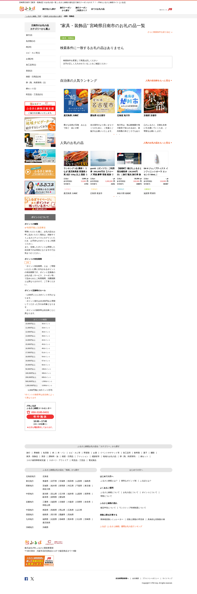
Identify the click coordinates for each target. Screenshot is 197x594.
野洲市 (153, 193)
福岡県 (45, 519)
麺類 (152, 453)
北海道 (45, 476)
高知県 (71, 514)
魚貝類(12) (30, 41)
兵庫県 (79, 502)
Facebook (26, 578)
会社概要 (135, 578)
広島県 (93, 193)
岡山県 (62, 510)
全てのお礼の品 (98, 9)
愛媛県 (62, 514)
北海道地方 (31, 476)
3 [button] (119, 134)
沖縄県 (45, 527)
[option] (76, 111)
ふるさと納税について (110, 492)
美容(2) (29, 71)
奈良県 (87, 502)
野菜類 (86, 453)
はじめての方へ (114, 9)
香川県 (54, 514)
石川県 (62, 494)
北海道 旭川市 (123, 115)
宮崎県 (87, 519)
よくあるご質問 (127, 9)
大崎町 (75, 193)
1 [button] (114, 134)
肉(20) (28, 47)
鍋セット (144, 456)
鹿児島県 (67, 193)
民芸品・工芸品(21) (34, 94)
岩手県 (54, 481)
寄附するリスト (146, 9)
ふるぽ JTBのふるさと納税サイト (27, 9)
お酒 (95, 453)
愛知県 (62, 497)
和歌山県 (46, 505)
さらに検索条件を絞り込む (158, 32)
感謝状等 (95, 456)
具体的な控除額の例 (156, 519)
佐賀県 (54, 519)
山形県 (79, 481)
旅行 (28, 453)
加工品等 (127, 453)
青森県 (45, 481)
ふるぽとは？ (145, 481)
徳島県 (45, 514)
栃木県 (54, 486)
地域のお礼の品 (109, 456)
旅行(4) (29, 35)
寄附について (106, 496)
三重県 (45, 502)
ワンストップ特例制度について (132, 508)
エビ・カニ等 (74, 453)
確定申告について (108, 508)
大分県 (79, 519)
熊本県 (71, 519)
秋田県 (71, 481)
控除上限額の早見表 (135, 519)
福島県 (87, 481)
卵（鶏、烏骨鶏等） (128, 456)
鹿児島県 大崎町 (71, 115)
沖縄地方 (30, 527)
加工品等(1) (31, 65)
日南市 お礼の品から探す (52, 16)
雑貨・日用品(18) (33, 77)
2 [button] (116, 134)
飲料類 (137, 453)
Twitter (32, 578)
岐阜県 (45, 497)
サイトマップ (167, 578)
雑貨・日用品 (67, 456)
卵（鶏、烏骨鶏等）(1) (36, 82)
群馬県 (62, 486)
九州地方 (67, 189)
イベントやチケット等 (109, 453)
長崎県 (62, 519)
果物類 (37, 453)
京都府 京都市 (150, 115)
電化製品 (92, 460)
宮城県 (62, 481)
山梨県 (79, 494)
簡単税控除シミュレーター (111, 519)
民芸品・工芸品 (78, 460)
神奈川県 (121, 193)
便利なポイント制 (128, 481)
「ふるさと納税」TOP (33, 16)
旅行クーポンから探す (65, 9)
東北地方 (30, 481)
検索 (154, 9)
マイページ (138, 9)
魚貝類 (46, 453)
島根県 (54, 510)
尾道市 (99, 193)
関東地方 (121, 189)
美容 (43, 456)
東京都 (87, 486)
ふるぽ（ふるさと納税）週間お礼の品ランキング (121, 526)
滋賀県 (146, 193)
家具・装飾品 (32, 456)
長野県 (87, 494)
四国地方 (30, 514)
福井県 (71, 494)
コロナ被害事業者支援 (36, 460)
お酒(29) (29, 59)
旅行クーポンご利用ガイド (81, 9)
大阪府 (71, 502)
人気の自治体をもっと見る (157, 80)
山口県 (79, 510)
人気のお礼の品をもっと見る (156, 143)
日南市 (108, 25)
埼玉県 (71, 486)
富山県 (54, 494)
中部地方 (30, 494)
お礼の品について (130, 492)
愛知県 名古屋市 (97, 115)
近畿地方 (147, 189)
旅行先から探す (49, 9)
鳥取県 (45, 510)
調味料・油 (53, 456)
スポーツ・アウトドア (58, 460)
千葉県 (79, 486)
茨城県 (45, 486)
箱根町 (128, 193)
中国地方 (94, 189)
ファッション (82, 456)
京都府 (62, 502)
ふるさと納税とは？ (109, 481)
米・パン (61, 453)
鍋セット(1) (31, 88)
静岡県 (54, 497)
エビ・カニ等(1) (33, 53)
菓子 (145, 453)
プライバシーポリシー (151, 578)
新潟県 (45, 494)
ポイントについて (149, 492)
